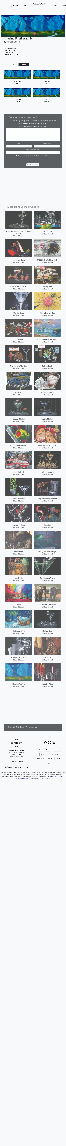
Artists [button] (15, 5)
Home (40, 750)
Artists (48, 750)
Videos (50, 759)
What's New (40, 759)
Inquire (24, 65)
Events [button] (55, 5)
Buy (14, 65)
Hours (49, 763)
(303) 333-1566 (16, 761)
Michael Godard (13, 42)
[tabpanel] (33, 88)
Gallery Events (54, 754)
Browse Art (57, 750)
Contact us (59, 759)
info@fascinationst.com (16, 767)
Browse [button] (24, 5)
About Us (43, 754)
